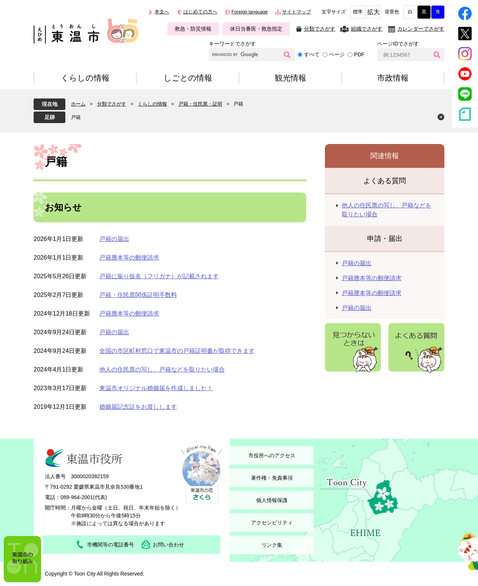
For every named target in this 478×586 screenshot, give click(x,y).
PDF (359, 54)
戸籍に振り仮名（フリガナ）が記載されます (159, 276)
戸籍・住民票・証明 (200, 104)
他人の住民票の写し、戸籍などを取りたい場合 (162, 369)
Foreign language (250, 12)
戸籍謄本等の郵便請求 (129, 257)
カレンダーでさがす (420, 29)
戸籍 (76, 117)
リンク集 (271, 545)
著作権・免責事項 (272, 478)
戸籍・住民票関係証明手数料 (138, 295)
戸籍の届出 (114, 239)
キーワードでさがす (232, 44)
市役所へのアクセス (271, 455)
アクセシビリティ (272, 523)
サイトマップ (296, 12)
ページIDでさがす (398, 44)
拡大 (373, 12)
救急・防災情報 (193, 29)
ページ (337, 54)
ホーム (78, 104)
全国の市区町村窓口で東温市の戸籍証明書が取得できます (177, 351)
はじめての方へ (200, 12)
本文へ (162, 12)
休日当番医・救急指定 (256, 29)
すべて (312, 54)
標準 (358, 12)
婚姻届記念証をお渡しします (138, 407)
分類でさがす (319, 29)
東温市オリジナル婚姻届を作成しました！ (156, 388)
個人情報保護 (272, 500)
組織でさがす (366, 29)
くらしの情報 (152, 104)
